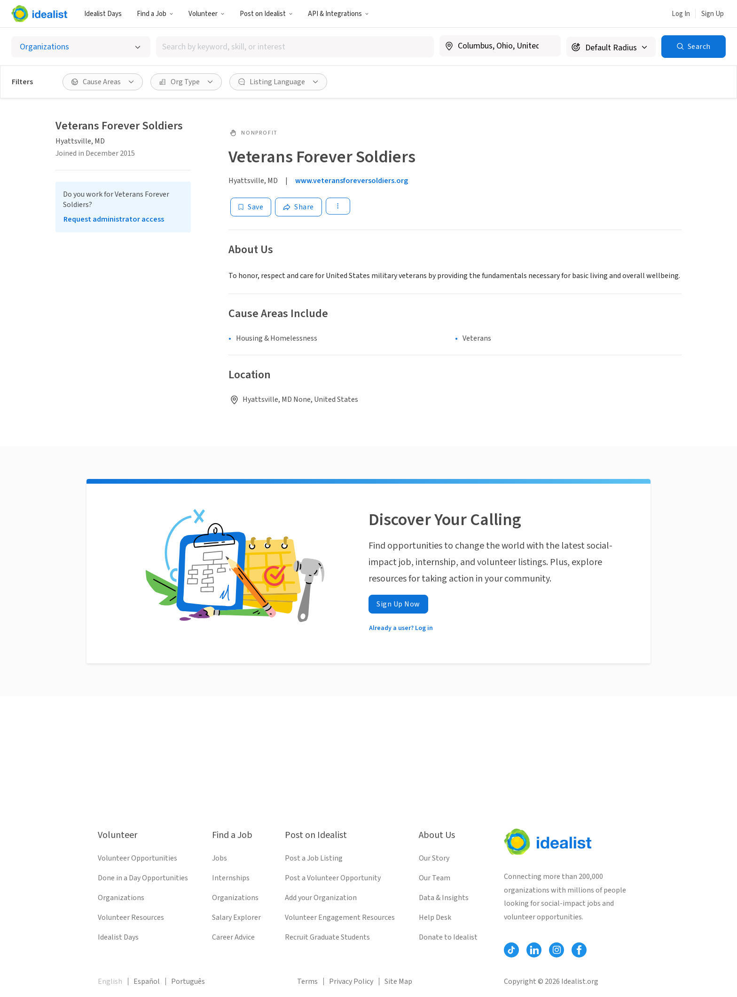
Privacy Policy (351, 981)
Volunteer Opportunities (137, 858)
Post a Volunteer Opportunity (333, 878)
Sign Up (712, 14)
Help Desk (435, 917)
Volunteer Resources (131, 917)
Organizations (121, 898)
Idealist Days (103, 14)
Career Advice (233, 937)
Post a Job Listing (314, 858)
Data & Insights (444, 898)
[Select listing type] (80, 46)
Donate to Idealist (448, 937)
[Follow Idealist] (511, 949)
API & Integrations (338, 14)
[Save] (250, 207)
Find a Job (155, 14)
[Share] (298, 207)
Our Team (434, 878)
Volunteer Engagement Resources (340, 917)
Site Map (398, 981)
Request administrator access (113, 219)
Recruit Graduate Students (327, 937)
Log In (681, 14)
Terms (307, 981)
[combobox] (295, 47)
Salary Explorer (236, 917)
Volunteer (206, 14)
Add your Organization (321, 898)
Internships (231, 878)
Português (188, 981)
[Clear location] (547, 46)
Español (146, 981)
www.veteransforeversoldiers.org (351, 180)
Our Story (434, 858)
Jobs (219, 858)
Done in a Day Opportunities (143, 878)
